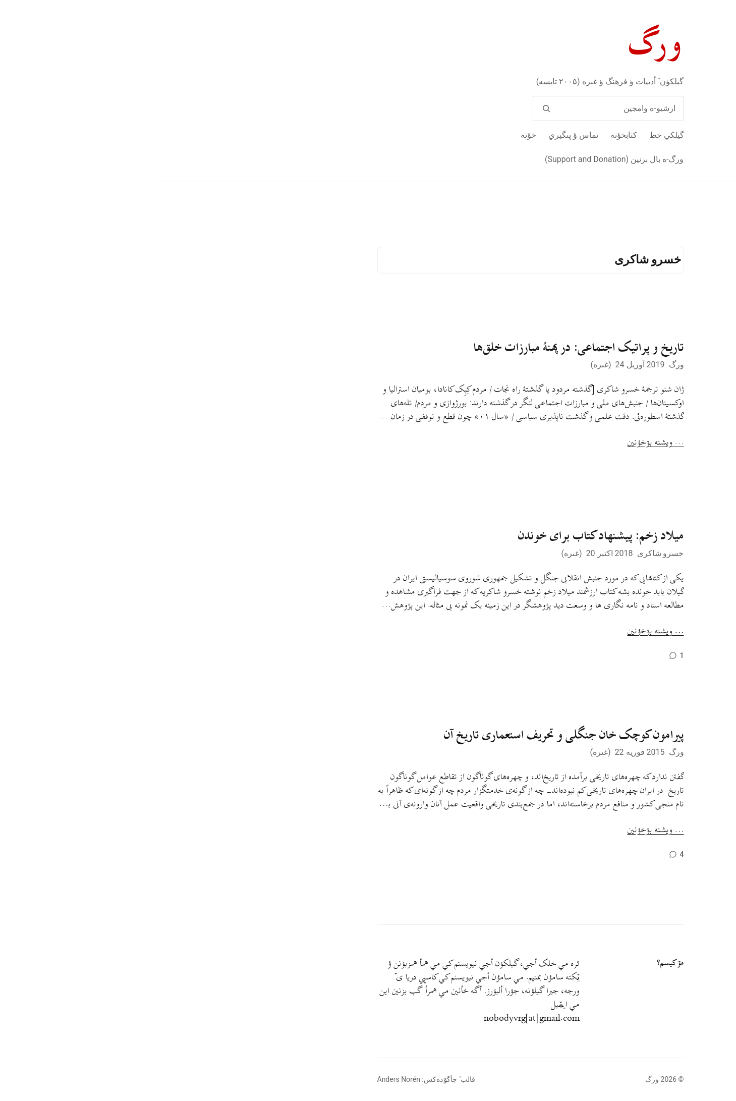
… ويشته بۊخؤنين (493, 443)
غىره (438, 364)
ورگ (494, 44)
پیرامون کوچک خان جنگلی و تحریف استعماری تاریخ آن (401, 735)
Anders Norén (236, 1079)
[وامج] (384, 108)
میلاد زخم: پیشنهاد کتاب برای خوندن (439, 535)
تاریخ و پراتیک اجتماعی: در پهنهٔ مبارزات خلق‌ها (416, 347)
